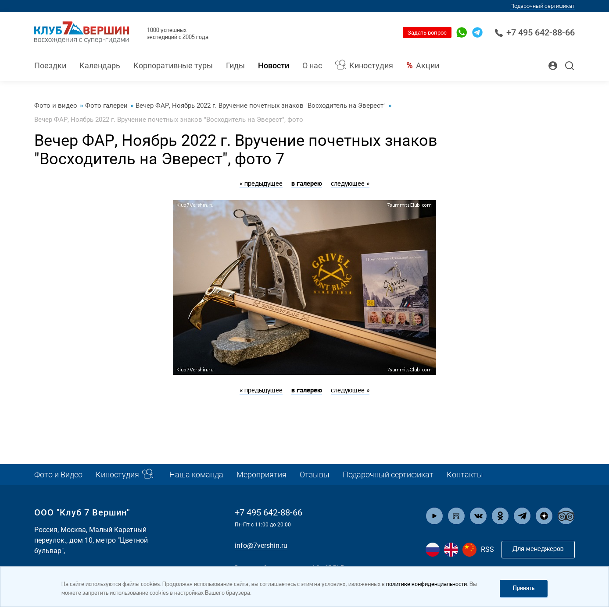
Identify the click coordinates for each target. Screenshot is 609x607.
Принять (523, 588)
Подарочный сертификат (542, 6)
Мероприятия (261, 474)
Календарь (99, 65)
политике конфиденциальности (426, 584)
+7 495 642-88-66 (534, 32)
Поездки (50, 65)
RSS (487, 549)
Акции (427, 65)
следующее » (350, 183)
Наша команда (196, 474)
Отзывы (315, 474)
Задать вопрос (427, 32)
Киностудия (371, 65)
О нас (312, 65)
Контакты (465, 474)
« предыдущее (261, 183)
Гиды (235, 65)
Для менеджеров (538, 549)
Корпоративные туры (173, 65)
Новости (273, 65)
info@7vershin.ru (261, 545)
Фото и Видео (58, 474)
